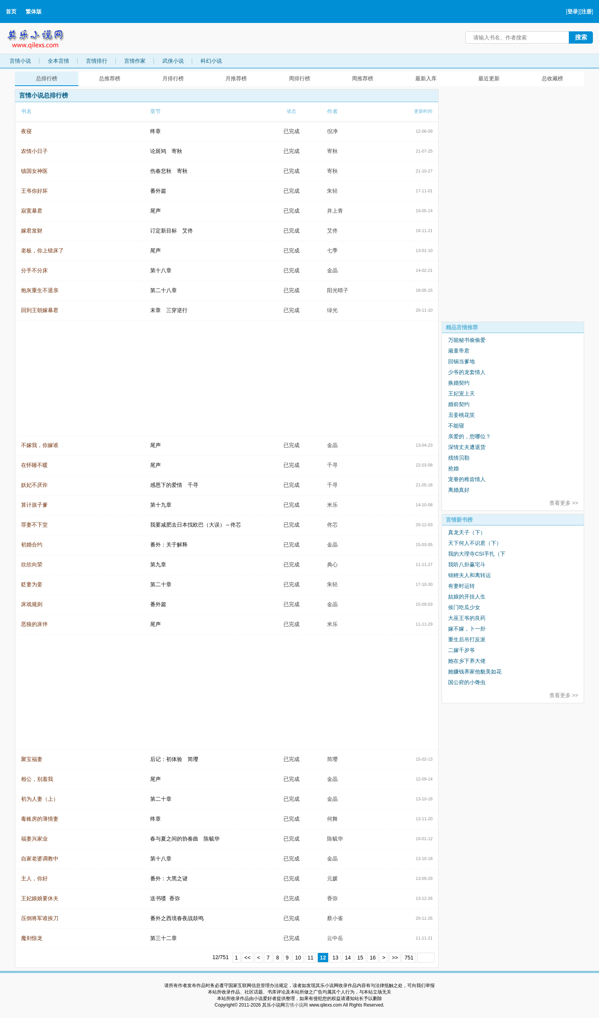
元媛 (332, 878)
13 (335, 958)
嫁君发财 (31, 231)
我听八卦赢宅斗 (467, 564)
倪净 (332, 131)
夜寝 (26, 131)
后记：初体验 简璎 (174, 759)
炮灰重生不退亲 (39, 290)
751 (409, 958)
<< (247, 958)
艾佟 (332, 231)
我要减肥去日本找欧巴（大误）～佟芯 (195, 525)
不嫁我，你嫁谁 (39, 445)
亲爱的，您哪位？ (469, 436)
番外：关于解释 (169, 545)
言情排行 (96, 61)
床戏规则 (31, 604)
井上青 (335, 211)
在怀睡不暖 (34, 465)
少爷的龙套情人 (467, 372)
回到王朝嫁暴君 (39, 310)
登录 (572, 11)
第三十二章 (163, 938)
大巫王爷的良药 (467, 618)
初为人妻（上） (39, 799)
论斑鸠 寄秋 (166, 151)
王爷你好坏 (34, 191)
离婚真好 (458, 490)
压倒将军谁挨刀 (39, 918)
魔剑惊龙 (31, 938)
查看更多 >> (563, 503)
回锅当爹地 (461, 361)
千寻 (332, 465)
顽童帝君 (458, 351)
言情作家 (135, 61)
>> (395, 958)
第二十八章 (163, 290)
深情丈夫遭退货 (467, 447)
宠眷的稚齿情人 (467, 479)
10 (298, 958)
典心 (332, 564)
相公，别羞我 (37, 779)
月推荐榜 (236, 78)
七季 (332, 250)
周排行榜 (299, 78)
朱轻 (332, 191)
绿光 (332, 310)
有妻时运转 (461, 586)
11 (311, 958)
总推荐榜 (109, 78)
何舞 (332, 819)
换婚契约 (458, 383)
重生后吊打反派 (467, 639)
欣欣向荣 (31, 564)
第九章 (158, 564)
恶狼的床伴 (34, 624)
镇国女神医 (34, 171)
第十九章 (161, 505)
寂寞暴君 (31, 211)
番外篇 (158, 191)
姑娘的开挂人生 (467, 597)
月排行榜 (173, 78)
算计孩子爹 (34, 505)
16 (373, 958)
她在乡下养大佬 (467, 661)
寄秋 (332, 151)
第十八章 (161, 270)
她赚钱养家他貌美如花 (475, 671)
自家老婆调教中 (39, 858)
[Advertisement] (499, 204)
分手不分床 (34, 270)
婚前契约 (458, 404)
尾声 (155, 211)
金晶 (332, 270)
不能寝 (456, 426)
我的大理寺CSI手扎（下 (476, 554)
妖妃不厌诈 (34, 485)
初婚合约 (31, 545)
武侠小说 (173, 61)
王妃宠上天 (461, 393)
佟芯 (332, 525)
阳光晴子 (337, 290)
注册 (586, 11)
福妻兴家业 (34, 839)
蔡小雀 (335, 918)
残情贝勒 (458, 458)
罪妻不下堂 (34, 525)
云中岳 (335, 938)
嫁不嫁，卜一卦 (467, 629)
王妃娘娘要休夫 (39, 898)
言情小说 (20, 61)
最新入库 (426, 78)
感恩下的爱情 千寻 (174, 485)
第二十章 (161, 584)
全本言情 (58, 61)
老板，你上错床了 (42, 250)
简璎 (332, 759)
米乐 (332, 505)
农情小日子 (34, 151)
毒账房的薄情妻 (39, 819)
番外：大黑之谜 (169, 878)
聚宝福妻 (31, 759)
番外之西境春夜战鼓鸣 (177, 918)
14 (348, 958)
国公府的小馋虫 (467, 682)
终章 (155, 131)
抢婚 (453, 468)
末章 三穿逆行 (169, 310)
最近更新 (489, 78)
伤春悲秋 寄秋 (169, 171)
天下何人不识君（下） (475, 543)
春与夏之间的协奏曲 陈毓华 (185, 839)
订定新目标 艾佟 (171, 231)
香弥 (332, 898)
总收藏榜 (552, 78)
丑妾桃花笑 (461, 415)
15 (360, 958)
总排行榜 (46, 78)
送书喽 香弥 (165, 898)
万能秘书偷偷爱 (467, 340)
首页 (11, 11)
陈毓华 (335, 839)
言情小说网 (296, 1005)
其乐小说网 (41, 37)
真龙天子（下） (467, 532)
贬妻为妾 (31, 584)
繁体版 (34, 11)
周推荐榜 (362, 78)
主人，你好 (34, 878)
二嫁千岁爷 (461, 650)
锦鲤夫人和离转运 (469, 575)
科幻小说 (211, 61)
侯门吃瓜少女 (464, 607)
